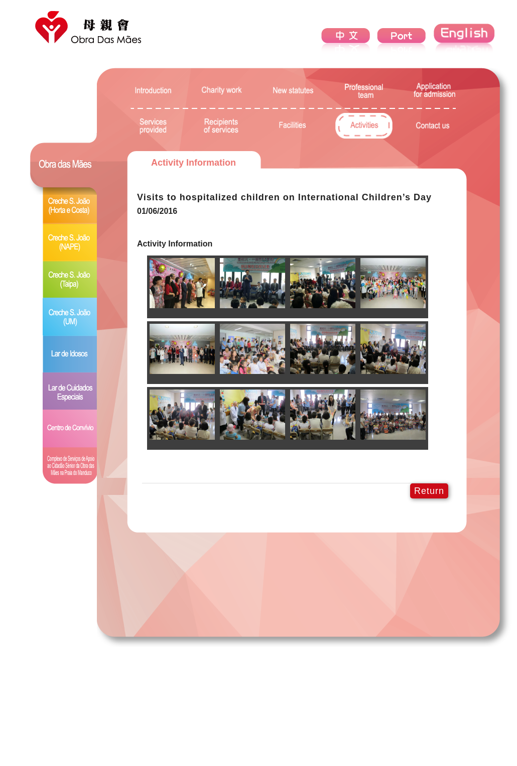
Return (429, 491)
